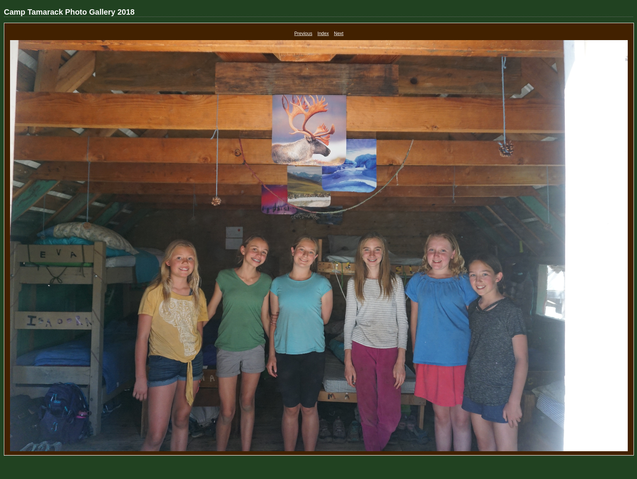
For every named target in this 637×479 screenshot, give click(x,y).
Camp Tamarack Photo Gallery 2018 (69, 12)
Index (323, 33)
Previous (303, 33)
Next (339, 33)
